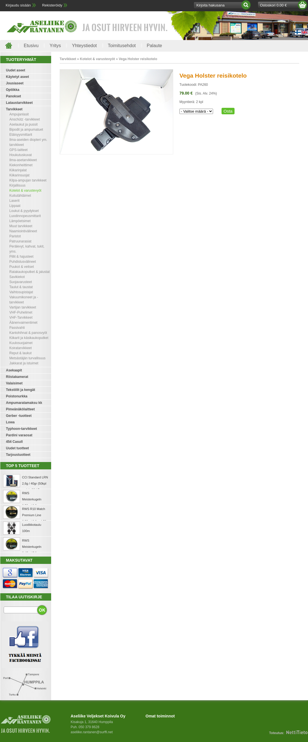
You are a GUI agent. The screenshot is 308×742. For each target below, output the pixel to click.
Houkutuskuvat (20, 155)
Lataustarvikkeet (19, 103)
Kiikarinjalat (18, 170)
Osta (228, 111)
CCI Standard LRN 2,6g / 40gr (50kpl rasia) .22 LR (35, 483)
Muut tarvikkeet (20, 226)
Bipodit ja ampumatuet (26, 130)
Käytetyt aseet (17, 77)
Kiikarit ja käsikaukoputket (28, 338)
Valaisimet (14, 383)
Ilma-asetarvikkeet (23, 160)
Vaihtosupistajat (21, 292)
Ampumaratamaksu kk (24, 403)
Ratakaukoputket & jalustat (29, 272)
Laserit (14, 201)
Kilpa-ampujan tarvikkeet (27, 180)
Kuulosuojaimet (20, 343)
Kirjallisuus (17, 185)
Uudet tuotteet (17, 448)
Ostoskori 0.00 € (273, 5)
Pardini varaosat (19, 435)
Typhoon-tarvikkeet (21, 429)
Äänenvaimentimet (23, 323)
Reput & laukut (20, 353)
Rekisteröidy (52, 5)
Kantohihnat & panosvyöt (28, 333)
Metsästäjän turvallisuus (27, 358)
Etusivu (31, 45)
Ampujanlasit (19, 114)
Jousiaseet (14, 83)
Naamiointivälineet (23, 231)
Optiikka (12, 90)
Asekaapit (14, 370)
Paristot (15, 236)
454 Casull (14, 442)
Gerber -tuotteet (19, 416)
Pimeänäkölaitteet (20, 409)
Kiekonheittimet (20, 165)
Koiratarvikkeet (20, 348)
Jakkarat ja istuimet (23, 363)
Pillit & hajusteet (21, 257)
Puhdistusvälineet (22, 262)
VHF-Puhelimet (20, 312)
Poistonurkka (16, 396)
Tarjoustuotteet (18, 455)
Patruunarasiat (20, 241)
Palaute (154, 45)
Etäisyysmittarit (20, 135)
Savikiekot (17, 277)
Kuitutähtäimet (20, 196)
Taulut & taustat (21, 287)
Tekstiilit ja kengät (20, 390)
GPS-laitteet (18, 150)
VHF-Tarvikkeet (20, 317)
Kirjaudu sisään (18, 5)
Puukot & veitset (21, 267)
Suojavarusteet (20, 282)
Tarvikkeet (14, 109)
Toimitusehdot (122, 45)
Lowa (10, 422)
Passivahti (17, 328)
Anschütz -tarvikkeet (24, 119)
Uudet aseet (15, 70)
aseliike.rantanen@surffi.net (92, 732)
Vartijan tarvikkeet (22, 307)
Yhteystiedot (84, 45)
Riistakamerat (17, 377)
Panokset (13, 96)
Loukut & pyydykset (24, 211)
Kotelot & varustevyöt (25, 190)
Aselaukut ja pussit (23, 124)
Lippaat (14, 206)
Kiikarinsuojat (19, 175)
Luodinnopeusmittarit (25, 216)
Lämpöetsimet (20, 221)
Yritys (55, 45)
